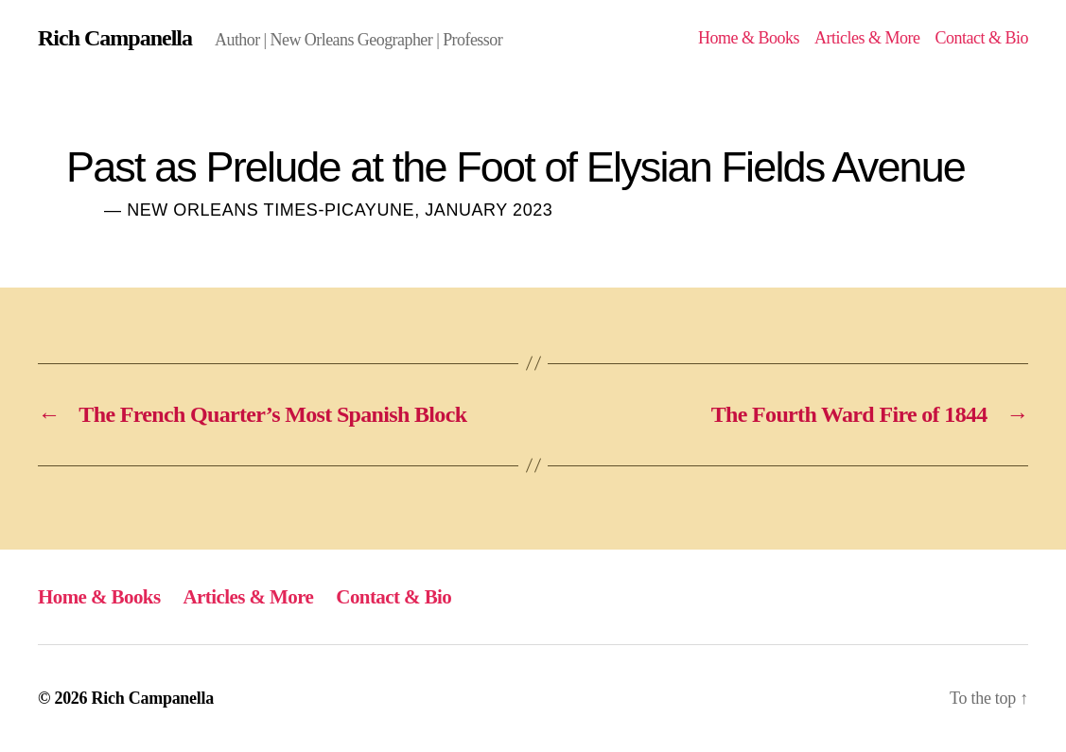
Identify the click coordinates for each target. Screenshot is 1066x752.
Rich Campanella (115, 37)
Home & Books (748, 37)
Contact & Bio (981, 37)
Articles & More (867, 37)
